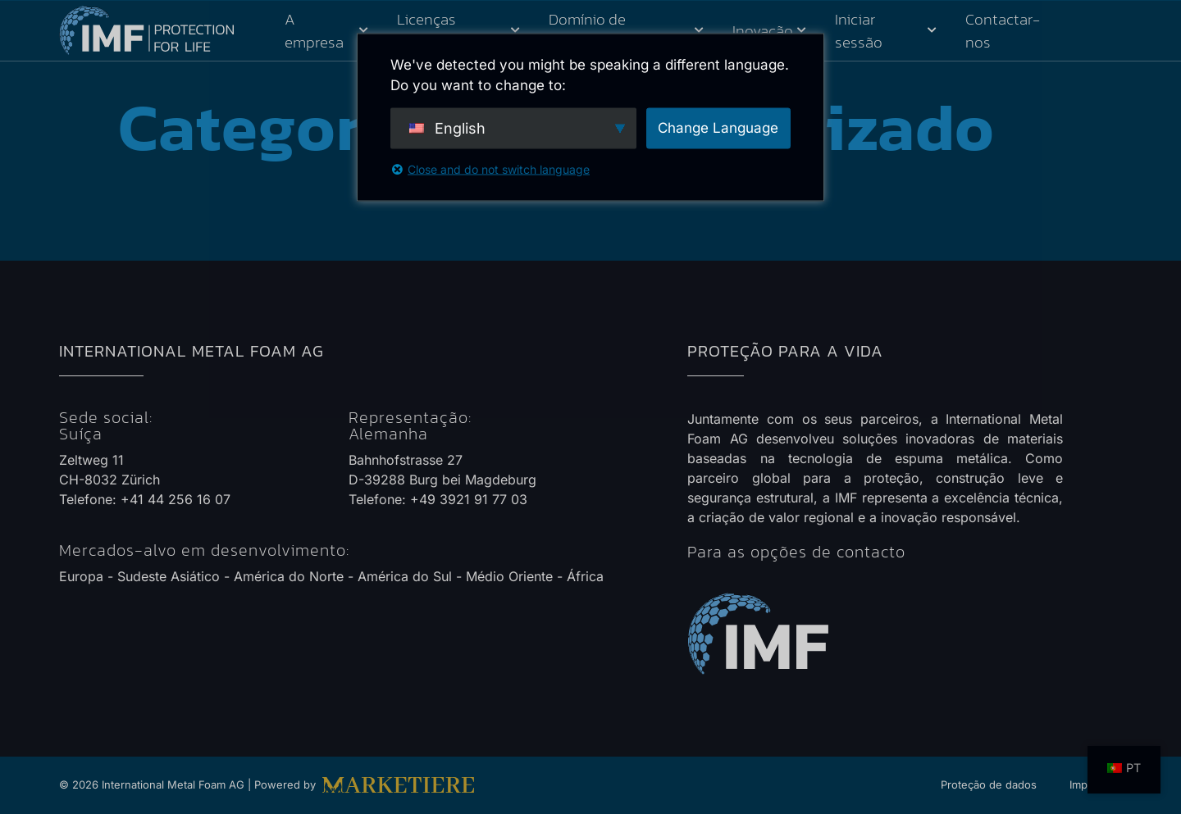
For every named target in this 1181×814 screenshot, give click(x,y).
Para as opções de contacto (796, 551)
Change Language (718, 127)
